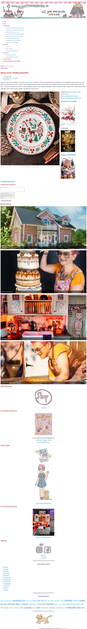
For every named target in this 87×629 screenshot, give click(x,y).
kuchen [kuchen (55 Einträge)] (68, 605)
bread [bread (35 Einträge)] (31, 601)
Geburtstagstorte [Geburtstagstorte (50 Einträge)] (41, 605)
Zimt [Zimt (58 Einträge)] (83, 608)
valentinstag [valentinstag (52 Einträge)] (52, 608)
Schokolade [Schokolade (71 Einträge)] (28, 608)
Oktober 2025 (6, 582)
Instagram (43, 556)
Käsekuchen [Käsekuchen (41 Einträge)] (73, 605)
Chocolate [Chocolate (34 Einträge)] (62, 601)
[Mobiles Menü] (4, 68)
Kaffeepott (62, 82)
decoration (74, 92)
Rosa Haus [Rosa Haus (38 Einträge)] (17, 608)
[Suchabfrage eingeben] (7, 66)
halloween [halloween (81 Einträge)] (50, 605)
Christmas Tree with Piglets (68, 155)
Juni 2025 (5, 590)
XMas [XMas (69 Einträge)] (79, 608)
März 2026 (5, 572)
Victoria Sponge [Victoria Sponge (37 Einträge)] (59, 608)
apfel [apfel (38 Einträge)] (2, 601)
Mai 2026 (5, 568)
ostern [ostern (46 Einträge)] (81, 605)
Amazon (45, 440)
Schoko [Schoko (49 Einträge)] (21, 608)
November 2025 (7, 580)
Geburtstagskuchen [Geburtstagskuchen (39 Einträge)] (33, 605)
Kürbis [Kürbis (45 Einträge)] (78, 605)
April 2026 (5, 570)
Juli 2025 (5, 588)
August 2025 (6, 586)
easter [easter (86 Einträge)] (17, 605)
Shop (10, 78)
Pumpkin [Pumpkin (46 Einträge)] (6, 608)
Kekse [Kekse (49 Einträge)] (63, 605)
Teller (79, 92)
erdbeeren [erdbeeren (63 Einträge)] (25, 605)
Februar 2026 (6, 574)
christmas (69, 92)
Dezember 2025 (7, 578)
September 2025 (7, 584)
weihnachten (15, 78)
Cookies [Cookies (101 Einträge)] (82, 601)
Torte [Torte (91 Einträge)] (38, 608)
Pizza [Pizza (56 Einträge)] (2, 608)
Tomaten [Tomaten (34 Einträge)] (33, 608)
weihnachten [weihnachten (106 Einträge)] (71, 608)
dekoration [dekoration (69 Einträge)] (11, 605)
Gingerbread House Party (8, 181)
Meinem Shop (39, 440)
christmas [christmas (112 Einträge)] (68, 601)
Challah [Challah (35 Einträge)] (52, 601)
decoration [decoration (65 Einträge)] (4, 605)
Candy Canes (64, 128)
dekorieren (5, 78)
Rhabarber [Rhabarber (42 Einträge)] (11, 608)
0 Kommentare (6, 79)
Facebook (43, 558)
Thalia (49, 440)
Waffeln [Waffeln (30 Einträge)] (64, 608)
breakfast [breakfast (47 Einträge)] (34, 601)
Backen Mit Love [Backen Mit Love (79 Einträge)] (19, 601)
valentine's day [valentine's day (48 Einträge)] (44, 608)
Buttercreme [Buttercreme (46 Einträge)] (44, 601)
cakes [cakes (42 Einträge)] (49, 601)
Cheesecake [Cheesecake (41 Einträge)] (56, 601)
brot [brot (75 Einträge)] (39, 601)
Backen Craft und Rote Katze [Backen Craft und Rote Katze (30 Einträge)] (7, 601)
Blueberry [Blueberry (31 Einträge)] (27, 601)
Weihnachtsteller (28, 82)
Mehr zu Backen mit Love (43, 443)
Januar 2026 (6, 576)
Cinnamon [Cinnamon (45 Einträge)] (75, 601)
